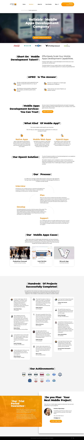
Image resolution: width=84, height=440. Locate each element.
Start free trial (56, 421)
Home (24, 4)
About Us (40, 4)
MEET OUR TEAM (47, 111)
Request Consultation (69, 4)
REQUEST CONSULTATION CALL (42, 37)
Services (31, 4)
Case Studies (48, 4)
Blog (56, 4)
